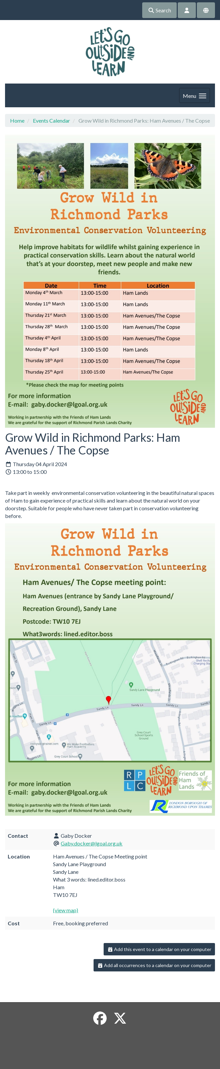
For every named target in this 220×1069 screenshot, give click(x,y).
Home (17, 120)
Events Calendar (51, 120)
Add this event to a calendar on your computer (159, 949)
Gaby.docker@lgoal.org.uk (91, 843)
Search (159, 10)
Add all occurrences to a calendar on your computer (154, 965)
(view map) (65, 910)
